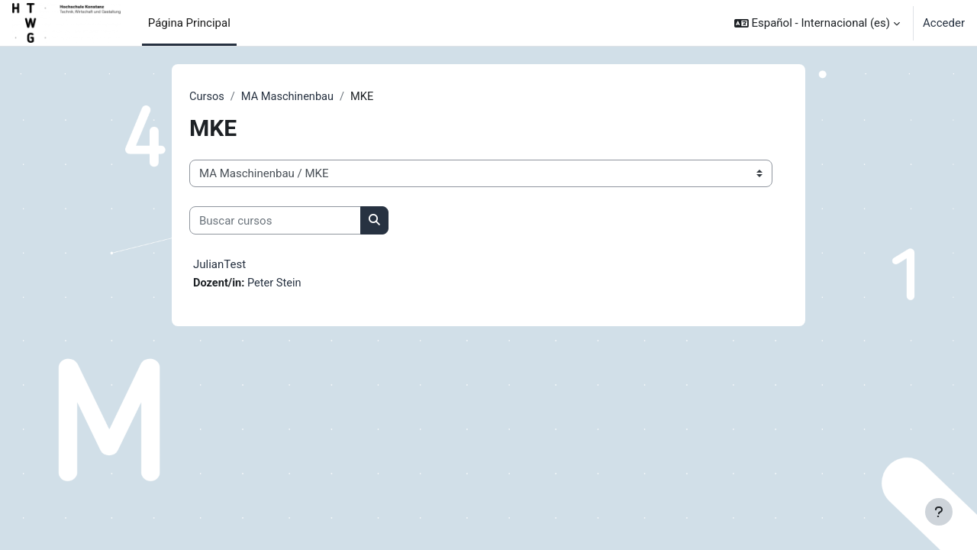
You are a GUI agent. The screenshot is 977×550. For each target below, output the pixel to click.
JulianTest (219, 265)
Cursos (207, 97)
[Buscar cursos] (275, 221)
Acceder (944, 23)
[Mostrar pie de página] (939, 512)
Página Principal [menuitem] (189, 23)
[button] (817, 23)
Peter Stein (277, 284)
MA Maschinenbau (289, 97)
